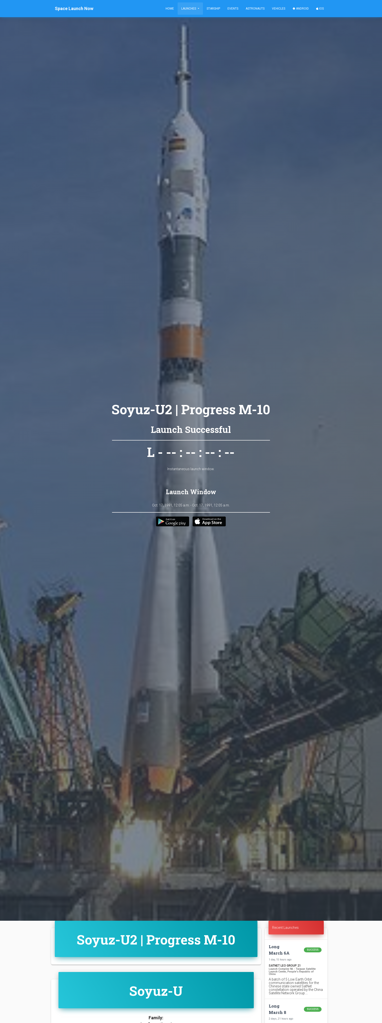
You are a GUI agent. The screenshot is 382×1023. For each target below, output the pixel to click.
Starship (213, 8)
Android (301, 8)
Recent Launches (285, 928)
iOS (320, 8)
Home (170, 8)
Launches (189, 8)
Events (232, 8)
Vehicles (278, 8)
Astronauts (255, 8)
